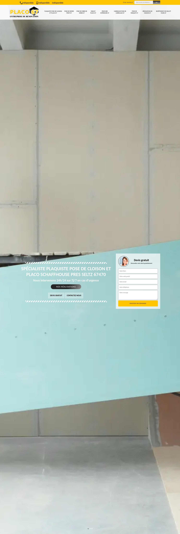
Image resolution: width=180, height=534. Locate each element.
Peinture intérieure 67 (104, 12)
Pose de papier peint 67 (69, 12)
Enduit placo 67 (93, 12)
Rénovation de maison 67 (147, 12)
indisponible (27, 2)
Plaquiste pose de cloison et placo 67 (53, 12)
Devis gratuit (56, 295)
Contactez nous (74, 295)
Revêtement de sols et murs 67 (163, 12)
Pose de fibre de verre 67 (82, 12)
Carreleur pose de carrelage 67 (120, 12)
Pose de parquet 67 (134, 12)
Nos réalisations (66, 286)
